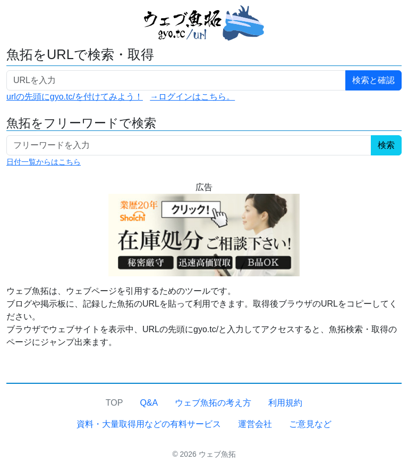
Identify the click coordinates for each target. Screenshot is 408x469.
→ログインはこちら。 (192, 96)
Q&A (149, 402)
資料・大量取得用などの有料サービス (148, 424)
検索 (386, 145)
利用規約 (285, 402)
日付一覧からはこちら (43, 162)
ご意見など (310, 424)
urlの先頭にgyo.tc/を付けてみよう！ (74, 96)
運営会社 (255, 424)
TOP (114, 402)
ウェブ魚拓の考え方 (213, 402)
